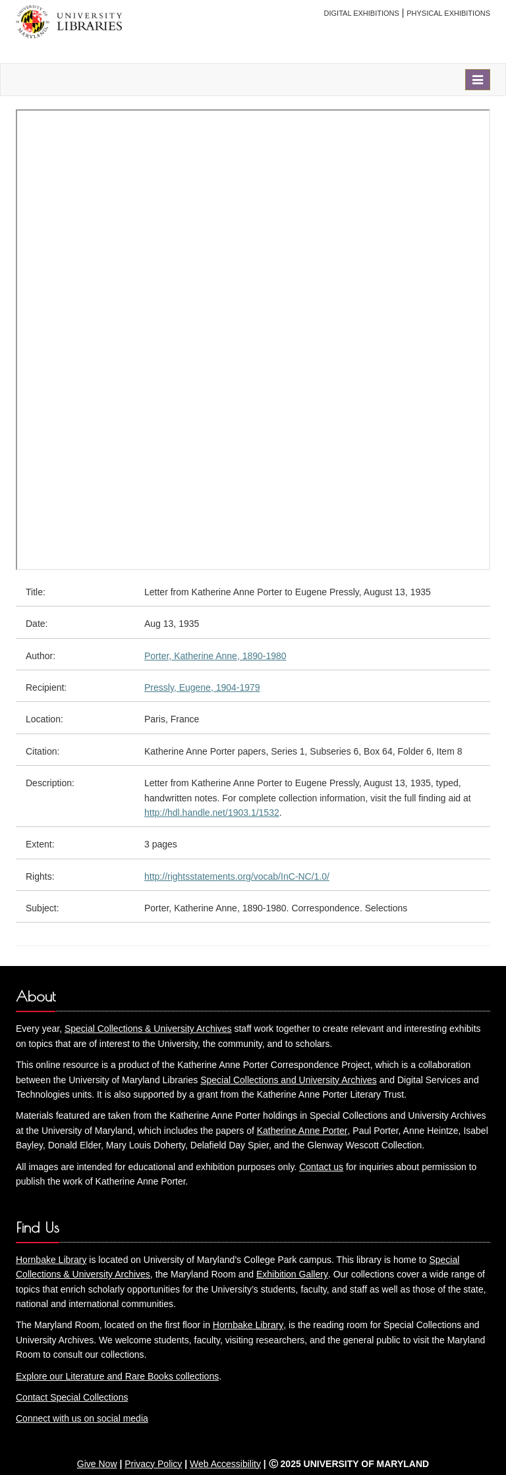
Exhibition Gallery (292, 1274)
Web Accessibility (225, 1464)
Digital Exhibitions (361, 13)
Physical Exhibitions (448, 13)
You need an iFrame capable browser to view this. (253, 339)
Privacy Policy (153, 1464)
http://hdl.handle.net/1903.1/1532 (211, 812)
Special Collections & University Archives (148, 1028)
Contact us (321, 1167)
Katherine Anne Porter (302, 1130)
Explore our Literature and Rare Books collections (117, 1376)
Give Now (97, 1464)
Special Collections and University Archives (288, 1080)
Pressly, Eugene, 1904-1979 (202, 687)
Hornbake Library (51, 1259)
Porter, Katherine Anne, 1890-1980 (215, 656)
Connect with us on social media (82, 1418)
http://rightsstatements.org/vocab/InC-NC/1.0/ (236, 876)
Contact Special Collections (72, 1397)
